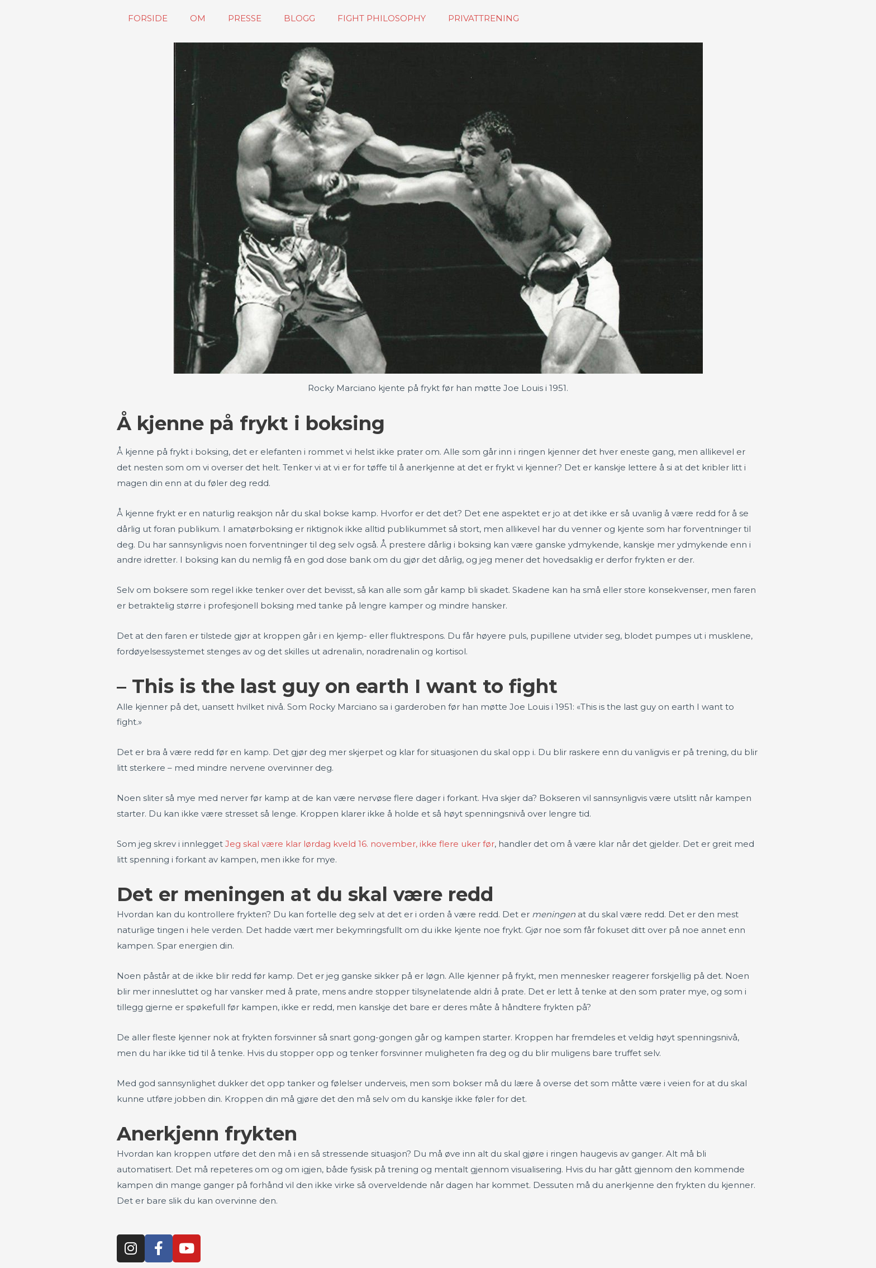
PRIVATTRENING (483, 18)
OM (198, 18)
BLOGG (299, 18)
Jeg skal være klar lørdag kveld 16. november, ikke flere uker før (359, 843)
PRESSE (244, 18)
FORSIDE (148, 18)
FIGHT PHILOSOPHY (381, 18)
